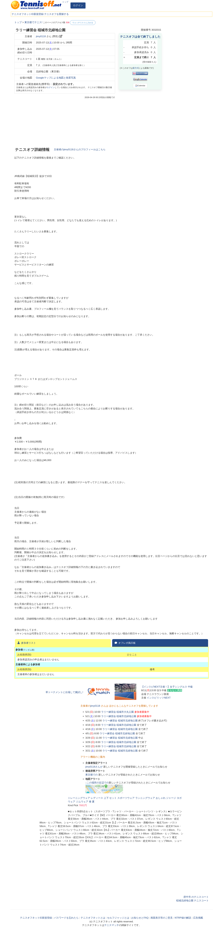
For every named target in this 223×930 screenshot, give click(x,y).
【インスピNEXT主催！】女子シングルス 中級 (167, 686)
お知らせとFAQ (139, 917)
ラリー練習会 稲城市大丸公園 (117, 712)
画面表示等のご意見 (161, 917)
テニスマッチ (111, 925)
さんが (94, 766)
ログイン (78, 5)
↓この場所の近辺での (97, 782)
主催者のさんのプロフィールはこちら (79, 149)
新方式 (136, 68)
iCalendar (140, 85)
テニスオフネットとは (93, 917)
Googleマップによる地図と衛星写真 (56, 77)
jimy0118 (41, 36)
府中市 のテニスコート (196, 897)
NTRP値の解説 (183, 917)
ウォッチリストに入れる (82, 23)
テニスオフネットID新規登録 (28, 14)
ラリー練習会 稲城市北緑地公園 (118, 716)
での (91, 774)
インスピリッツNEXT (158, 697)
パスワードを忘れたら (66, 917)
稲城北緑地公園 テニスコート (192, 900)
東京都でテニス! (33, 22)
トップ (65, 2)
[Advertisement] (187, 63)
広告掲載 (198, 917)
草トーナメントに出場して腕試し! (64, 692)
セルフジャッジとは (118, 917)
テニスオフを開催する (56, 14)
